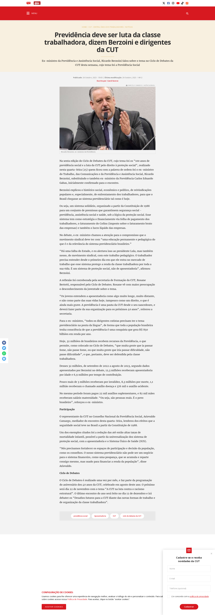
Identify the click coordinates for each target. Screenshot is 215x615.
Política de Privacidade (77, 599)
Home (84, 27)
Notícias (129, 27)
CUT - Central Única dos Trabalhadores (105, 27)
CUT (114, 516)
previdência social (80, 516)
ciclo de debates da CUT (132, 516)
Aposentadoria (100, 516)
